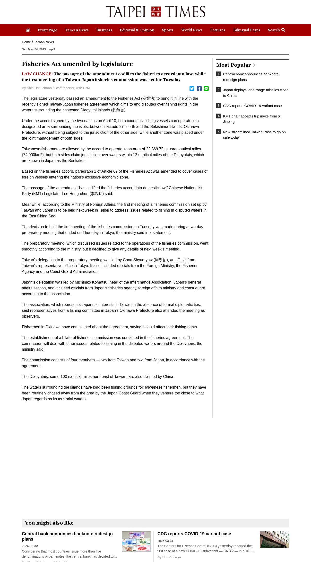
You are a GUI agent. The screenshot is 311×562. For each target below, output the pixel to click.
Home (26, 42)
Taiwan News (44, 42)
